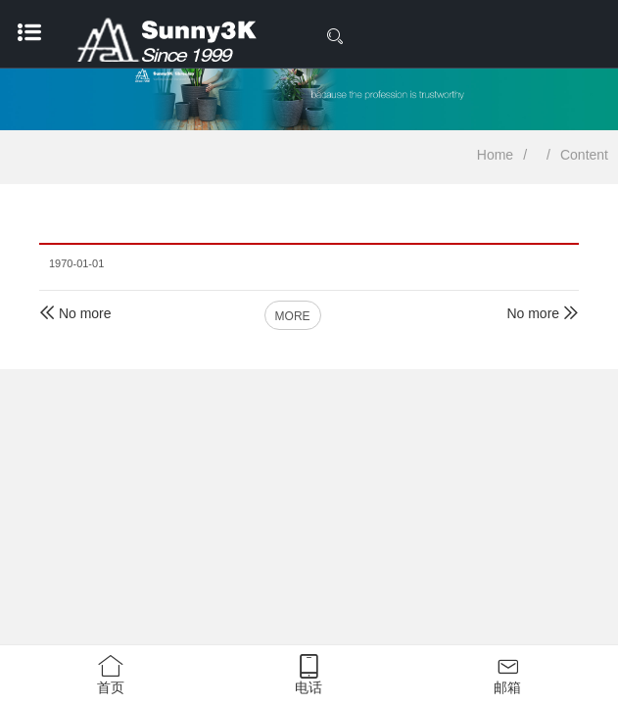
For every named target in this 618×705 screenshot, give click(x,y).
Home (495, 155)
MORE (292, 316)
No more (75, 313)
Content (584, 155)
